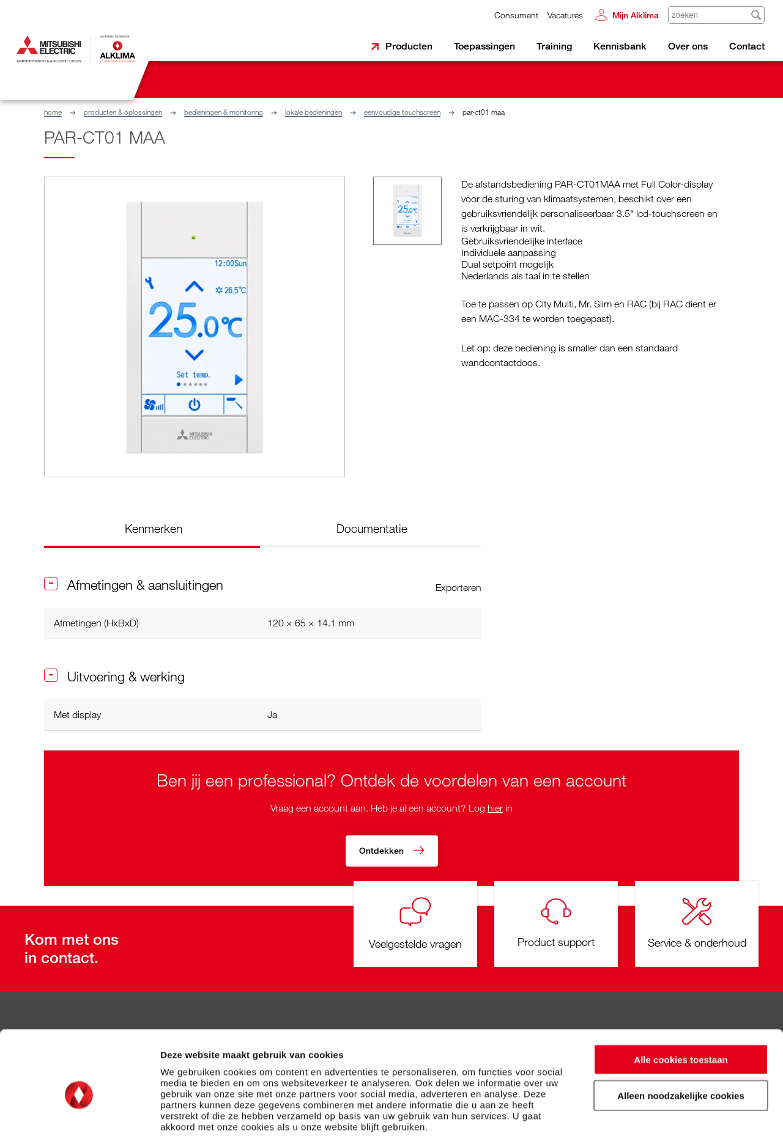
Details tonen (661, 1120)
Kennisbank (620, 46)
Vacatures (565, 15)
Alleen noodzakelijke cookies (680, 1041)
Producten (408, 46)
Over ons (688, 46)
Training (554, 46)
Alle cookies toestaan (680, 1005)
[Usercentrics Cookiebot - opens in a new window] (79, 1120)
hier (495, 807)
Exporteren (458, 587)
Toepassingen (484, 46)
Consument (516, 15)
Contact (747, 46)
